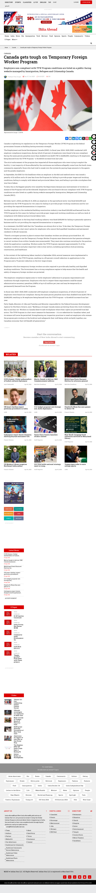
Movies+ (44, 36)
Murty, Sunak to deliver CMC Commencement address (46, 380)
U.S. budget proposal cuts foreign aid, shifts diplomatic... (47, 408)
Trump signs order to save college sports (75, 465)
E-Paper (7, 39)
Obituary (19, 518)
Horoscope (54, 820)
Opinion (57, 36)
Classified (27, 2)
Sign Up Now (49, 342)
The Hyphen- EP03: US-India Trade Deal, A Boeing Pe (18, 748)
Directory (9, 2)
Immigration (30, 36)
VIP (35, 2)
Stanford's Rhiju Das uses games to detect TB (77, 408)
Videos (87, 36)
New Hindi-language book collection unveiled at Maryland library (78, 436)
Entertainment (78, 829)
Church (75, 820)
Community (78, 36)
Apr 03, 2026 (58, 469)
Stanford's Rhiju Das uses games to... (12, 585)
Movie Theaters (78, 838)
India (12, 36)
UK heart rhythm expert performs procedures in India (16, 408)
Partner (8, 836)
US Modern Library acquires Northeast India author (15, 465)
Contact (29, 842)
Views (15, 611)
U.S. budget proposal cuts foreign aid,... (12, 579)
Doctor (75, 826)
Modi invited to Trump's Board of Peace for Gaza (18, 721)
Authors (8, 833)
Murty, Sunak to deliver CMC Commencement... (13, 561)
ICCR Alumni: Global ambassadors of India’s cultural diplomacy (17, 380)
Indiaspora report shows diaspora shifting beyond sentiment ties (17, 436)
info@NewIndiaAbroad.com (15, 827)
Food (51, 36)
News (18, 36)
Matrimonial (8, 513)
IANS (5, 412)
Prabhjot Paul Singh (12, 76)
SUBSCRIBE (86, 2)
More (14, 39)
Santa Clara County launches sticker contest (46, 436)
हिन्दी (49, 2)
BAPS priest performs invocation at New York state (19, 730)
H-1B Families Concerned (19, 617)
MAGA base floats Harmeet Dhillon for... (13, 567)
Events (18, 2)
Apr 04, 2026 (27, 384)
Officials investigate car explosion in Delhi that (19, 712)
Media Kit (9, 839)
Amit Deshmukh (9, 384)
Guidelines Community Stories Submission (14, 849)
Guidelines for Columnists (15, 845)
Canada (15, 47)
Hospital (76, 823)
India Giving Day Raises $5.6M (18, 626)
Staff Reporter (38, 440)
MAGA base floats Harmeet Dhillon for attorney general (76, 380)
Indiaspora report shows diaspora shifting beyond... (12, 592)
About (29, 830)
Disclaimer (31, 839)
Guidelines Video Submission (11, 854)
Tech (38, 36)
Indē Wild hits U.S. (17, 647)
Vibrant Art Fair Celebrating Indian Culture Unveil (18, 704)
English (43, 2)
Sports (64, 36)
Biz (22, 36)
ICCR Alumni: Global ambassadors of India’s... (12, 554)
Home (7, 36)
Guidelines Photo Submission (11, 859)
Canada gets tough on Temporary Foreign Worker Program (35, 47)
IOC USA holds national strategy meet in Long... (47, 465)
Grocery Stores (78, 835)
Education (76, 817)
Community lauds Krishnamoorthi (18, 637)
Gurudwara (76, 841)
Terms (29, 836)
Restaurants (77, 814)
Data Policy (31, 833)
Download (17, 614)
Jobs (18, 513)
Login (76, 2)
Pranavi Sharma (69, 412)
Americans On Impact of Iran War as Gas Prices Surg (18, 739)
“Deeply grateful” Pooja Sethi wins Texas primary (18, 658)
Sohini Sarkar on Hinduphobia (18, 755)
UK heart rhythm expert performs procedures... (12, 573)
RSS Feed (54, 832)
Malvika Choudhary (40, 384)
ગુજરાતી (7, 6)
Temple (76, 832)
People (70, 36)
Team (8, 830)
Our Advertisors (11, 842)
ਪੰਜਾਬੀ (54, 2)
